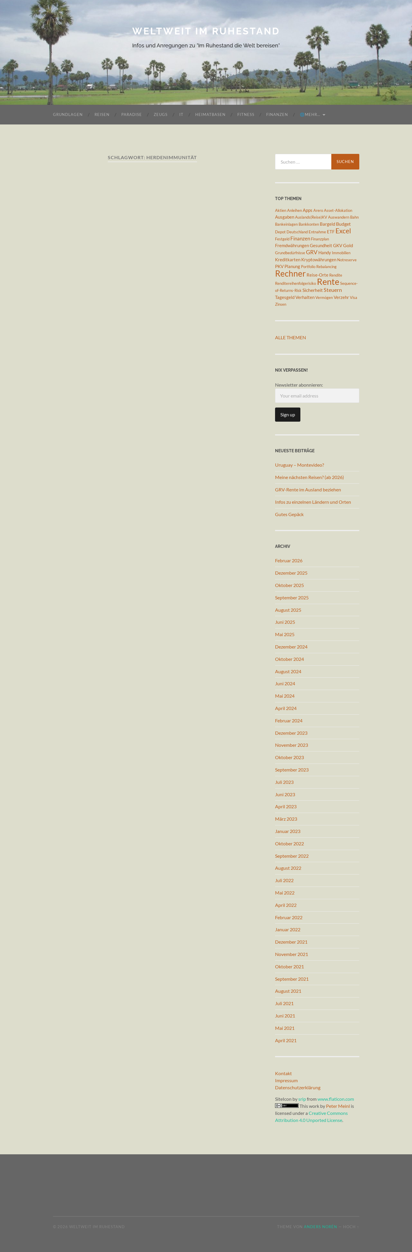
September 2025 (292, 597)
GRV (311, 252)
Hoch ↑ (351, 1226)
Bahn (354, 217)
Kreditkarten (287, 259)
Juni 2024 (285, 683)
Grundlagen (68, 114)
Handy (324, 252)
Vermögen (324, 297)
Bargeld (327, 224)
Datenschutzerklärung (297, 1087)
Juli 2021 (284, 1003)
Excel (343, 231)
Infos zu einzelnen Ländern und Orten (313, 502)
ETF (331, 231)
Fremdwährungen (292, 245)
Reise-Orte (317, 274)
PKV (279, 266)
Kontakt (283, 1073)
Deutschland (297, 232)
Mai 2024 (284, 696)
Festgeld (282, 239)
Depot (280, 232)
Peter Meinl (338, 1106)
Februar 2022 (288, 917)
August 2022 (288, 868)
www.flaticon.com (335, 1099)
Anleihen (294, 210)
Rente (328, 281)
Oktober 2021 (289, 966)
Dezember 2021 (291, 942)
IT (181, 114)
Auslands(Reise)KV (311, 217)
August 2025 (288, 610)
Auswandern (338, 217)
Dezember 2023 (291, 733)
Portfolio (308, 266)
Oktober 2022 (289, 843)
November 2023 (291, 745)
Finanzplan (320, 239)
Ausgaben (284, 217)
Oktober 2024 (289, 659)
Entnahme (317, 232)
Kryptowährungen (318, 259)
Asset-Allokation (338, 210)
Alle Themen (290, 337)
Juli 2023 (284, 782)
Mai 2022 (284, 892)
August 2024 (288, 671)
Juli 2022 (284, 880)
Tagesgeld (284, 297)
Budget (343, 224)
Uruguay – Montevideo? (299, 465)
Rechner (290, 273)
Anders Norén (320, 1226)
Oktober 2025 (289, 585)
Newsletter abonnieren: (317, 392)
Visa (353, 297)
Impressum (286, 1080)
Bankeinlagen (286, 224)
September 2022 (292, 856)
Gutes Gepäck (289, 514)
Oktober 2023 (289, 757)
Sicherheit (312, 290)
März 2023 (286, 819)
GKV (337, 245)
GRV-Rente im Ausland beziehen (308, 489)
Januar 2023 (287, 831)
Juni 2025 (285, 622)
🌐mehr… (310, 114)
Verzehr (341, 297)
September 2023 (292, 769)
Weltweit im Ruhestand (206, 31)
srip (302, 1099)
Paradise (131, 114)
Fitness (245, 114)
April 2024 (286, 708)
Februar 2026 (288, 560)
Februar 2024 (288, 720)
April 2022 (286, 905)
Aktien (280, 210)
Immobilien (341, 252)
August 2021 (288, 991)
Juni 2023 (285, 794)
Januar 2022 (287, 929)
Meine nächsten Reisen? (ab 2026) (309, 477)
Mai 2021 (284, 1028)
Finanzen (277, 114)
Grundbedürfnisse (290, 252)
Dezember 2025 (291, 573)
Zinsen (280, 304)
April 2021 (286, 1040)
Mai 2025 (284, 634)
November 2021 (291, 954)
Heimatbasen (210, 114)
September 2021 (292, 979)
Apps (307, 210)
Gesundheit (321, 245)
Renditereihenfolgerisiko (295, 283)
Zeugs (161, 114)
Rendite (335, 275)
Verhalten (305, 297)
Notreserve (347, 259)
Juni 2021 (285, 1015)
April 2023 (286, 806)
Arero (318, 210)
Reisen (102, 114)
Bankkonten (309, 224)
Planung (292, 266)
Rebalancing (326, 266)
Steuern (333, 290)
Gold (348, 245)
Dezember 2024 (291, 646)
